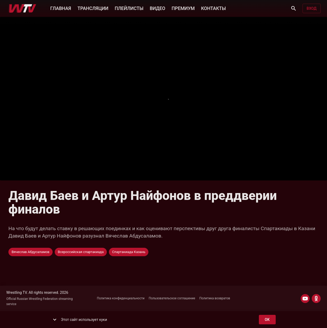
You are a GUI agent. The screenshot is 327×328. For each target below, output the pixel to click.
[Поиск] (293, 8)
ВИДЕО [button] (157, 8)
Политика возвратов (214, 298)
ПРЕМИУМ (183, 8)
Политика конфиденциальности (120, 298)
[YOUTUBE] (305, 298)
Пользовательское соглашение (172, 298)
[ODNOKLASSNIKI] (316, 298)
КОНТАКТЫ (213, 8)
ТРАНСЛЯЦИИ (92, 8)
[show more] (54, 319)
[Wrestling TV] (22, 8)
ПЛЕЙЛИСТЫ (129, 8)
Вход (311, 8)
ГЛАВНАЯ (60, 8)
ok (267, 320)
